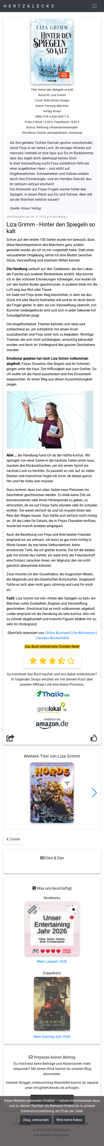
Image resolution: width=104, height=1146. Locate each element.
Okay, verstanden (36, 1120)
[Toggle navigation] (94, 6)
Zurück (13, 839)
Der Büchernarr (83, 633)
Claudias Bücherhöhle (52, 638)
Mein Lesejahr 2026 (52, 961)
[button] (94, 792)
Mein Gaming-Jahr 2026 (52, 1037)
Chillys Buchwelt (57, 633)
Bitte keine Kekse (69, 1120)
